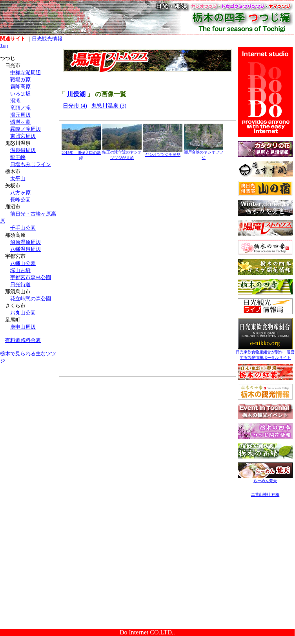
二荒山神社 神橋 (265, 494)
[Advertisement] (29, 419)
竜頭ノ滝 (20, 108)
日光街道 (20, 284)
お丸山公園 (23, 313)
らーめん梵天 (265, 479)
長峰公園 (20, 200)
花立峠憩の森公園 (30, 299)
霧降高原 (20, 87)
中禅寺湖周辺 (25, 72)
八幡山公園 (23, 263)
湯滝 (15, 101)
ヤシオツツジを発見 (162, 152)
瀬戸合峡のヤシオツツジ (203, 153)
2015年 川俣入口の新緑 (81, 153)
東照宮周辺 (23, 136)
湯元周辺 (20, 115)
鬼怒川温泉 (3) (108, 106)
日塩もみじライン (30, 164)
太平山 (17, 178)
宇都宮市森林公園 (30, 277)
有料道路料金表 (23, 340)
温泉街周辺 (23, 150)
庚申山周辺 (23, 327)
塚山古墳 (20, 270)
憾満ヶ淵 (20, 122)
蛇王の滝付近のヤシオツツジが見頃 (122, 153)
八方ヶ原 (20, 193)
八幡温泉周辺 (25, 249)
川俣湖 (76, 94)
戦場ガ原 (20, 79)
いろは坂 (20, 94)
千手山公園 (23, 228)
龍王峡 (17, 157)
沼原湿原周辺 (25, 242)
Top (4, 45)
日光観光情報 (47, 39)
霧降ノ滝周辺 (25, 129)
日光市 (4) (75, 106)
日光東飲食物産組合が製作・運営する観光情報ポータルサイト (265, 353)
